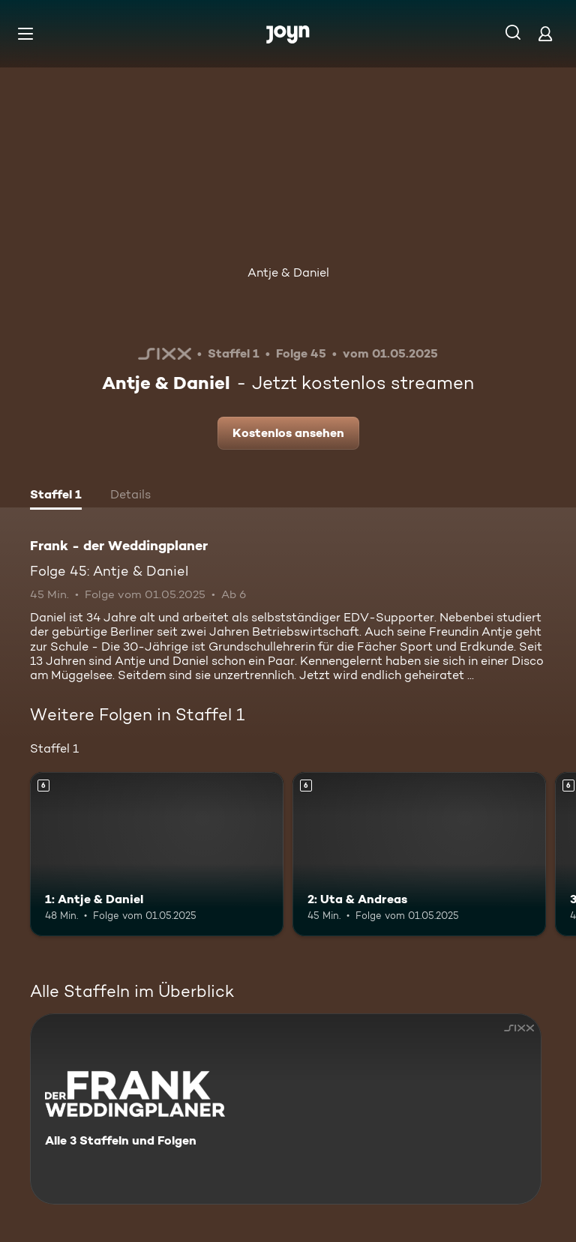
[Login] (545, 33)
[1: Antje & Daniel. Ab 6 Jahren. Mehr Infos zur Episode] (157, 854)
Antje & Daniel (288, 272)
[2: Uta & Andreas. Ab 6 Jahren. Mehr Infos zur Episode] (419, 854)
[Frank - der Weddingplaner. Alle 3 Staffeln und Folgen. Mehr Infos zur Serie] (286, 1109)
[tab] (56, 496)
